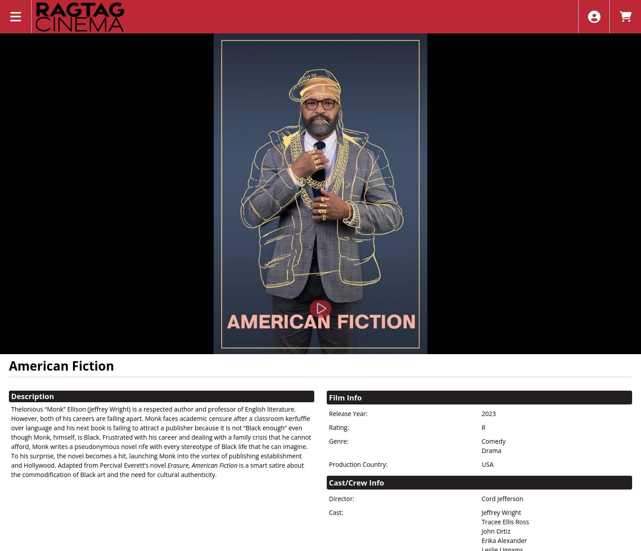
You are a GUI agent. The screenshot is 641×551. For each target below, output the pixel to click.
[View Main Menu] (16, 16)
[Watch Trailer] (320, 309)
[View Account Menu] (594, 16)
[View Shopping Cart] (625, 16)
